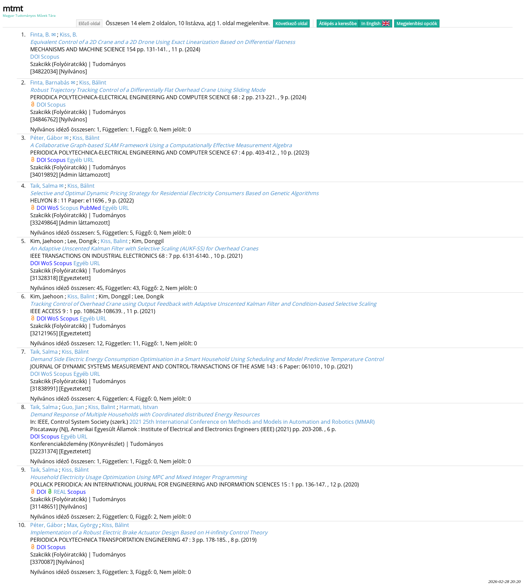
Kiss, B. (68, 34)
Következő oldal (291, 23)
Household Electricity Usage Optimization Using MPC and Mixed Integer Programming (138, 477)
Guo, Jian (73, 407)
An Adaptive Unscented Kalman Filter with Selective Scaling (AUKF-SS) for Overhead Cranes (144, 248)
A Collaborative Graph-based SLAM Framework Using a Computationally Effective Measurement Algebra (161, 145)
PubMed (91, 208)
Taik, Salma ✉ (46, 185)
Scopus (50, 56)
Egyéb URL (80, 160)
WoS (53, 208)
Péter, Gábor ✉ (49, 137)
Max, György (82, 525)
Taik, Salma (44, 351)
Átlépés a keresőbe (338, 23)
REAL (60, 491)
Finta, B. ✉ (43, 34)
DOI (35, 56)
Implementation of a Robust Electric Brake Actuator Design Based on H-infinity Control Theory (148, 532)
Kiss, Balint (114, 241)
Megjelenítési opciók (417, 23)
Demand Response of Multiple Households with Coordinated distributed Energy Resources (145, 414)
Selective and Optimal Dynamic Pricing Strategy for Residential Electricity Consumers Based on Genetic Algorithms (174, 193)
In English (375, 23)
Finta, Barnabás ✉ (52, 82)
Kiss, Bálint (92, 82)
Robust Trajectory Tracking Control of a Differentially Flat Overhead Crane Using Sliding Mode (147, 90)
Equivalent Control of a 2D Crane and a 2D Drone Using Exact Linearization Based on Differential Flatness (162, 42)
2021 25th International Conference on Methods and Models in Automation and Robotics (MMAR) (252, 421)
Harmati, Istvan (138, 407)
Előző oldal (89, 23)
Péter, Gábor (46, 525)
